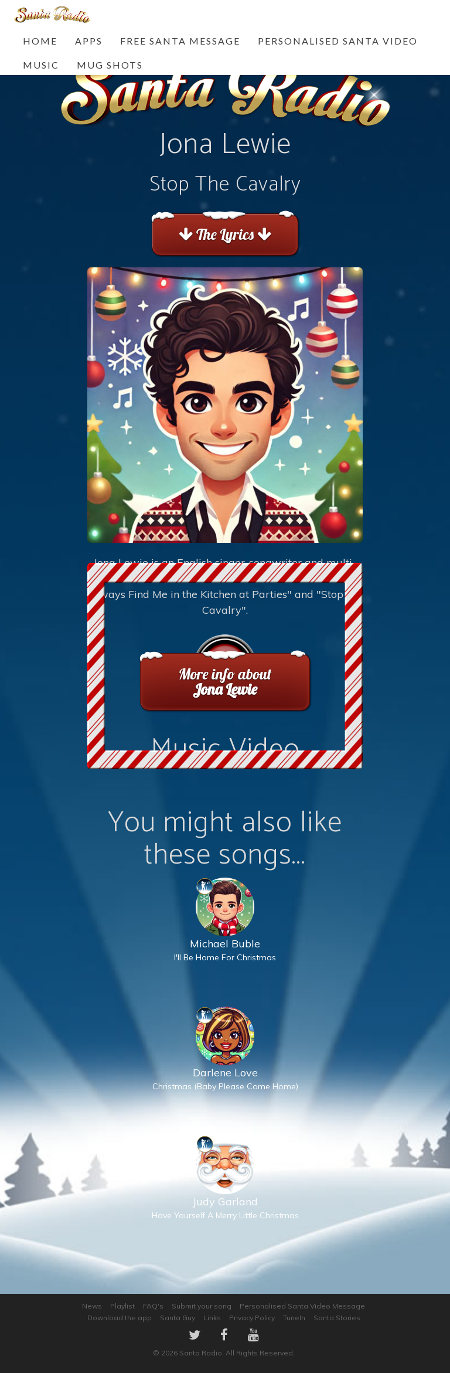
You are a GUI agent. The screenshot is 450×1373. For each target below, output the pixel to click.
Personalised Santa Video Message (302, 1305)
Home (40, 40)
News (92, 1305)
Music (41, 64)
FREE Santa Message (180, 40)
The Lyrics (225, 234)
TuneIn (294, 1317)
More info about (224, 681)
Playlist (122, 1305)
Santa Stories (336, 1317)
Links (212, 1317)
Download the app (119, 1317)
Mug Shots (110, 64)
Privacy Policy (252, 1317)
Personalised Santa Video (338, 40)
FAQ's (153, 1305)
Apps (89, 40)
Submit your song (201, 1305)
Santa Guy (177, 1317)
